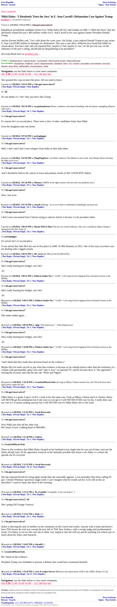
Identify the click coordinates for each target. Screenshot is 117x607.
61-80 (28, 74)
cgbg (37, 325)
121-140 (38, 74)
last (49, 74)
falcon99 (39, 544)
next (45, 74)
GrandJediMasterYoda (45, 382)
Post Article (110, 5)
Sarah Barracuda (42, 412)
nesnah (37, 205)
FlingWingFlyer (41, 158)
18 (2, 514)
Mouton (37, 182)
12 (2, 347)
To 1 (29, 111)
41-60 (21, 74)
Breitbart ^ (6, 20)
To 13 (29, 467)
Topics (101, 5)
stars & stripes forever (45, 571)
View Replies (32, 87)
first (3, 74)
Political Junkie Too (43, 276)
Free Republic (7, 2)
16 (2, 464)
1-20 (8, 74)
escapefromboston (42, 106)
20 (2, 571)
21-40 (14, 74)
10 (2, 300)
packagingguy (40, 136)
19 (2, 544)
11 (2, 325)
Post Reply (7, 87)
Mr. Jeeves (38, 254)
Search (12, 5)
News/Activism (109, 2)
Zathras (38, 437)
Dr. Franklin (40, 492)
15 (2, 437)
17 (2, 492)
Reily (37, 514)
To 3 (29, 256)
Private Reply (19, 87)
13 (2, 382)
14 (2, 412)
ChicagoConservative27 (44, 84)
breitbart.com (31, 54)
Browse (4, 5)
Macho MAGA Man (43, 227)
